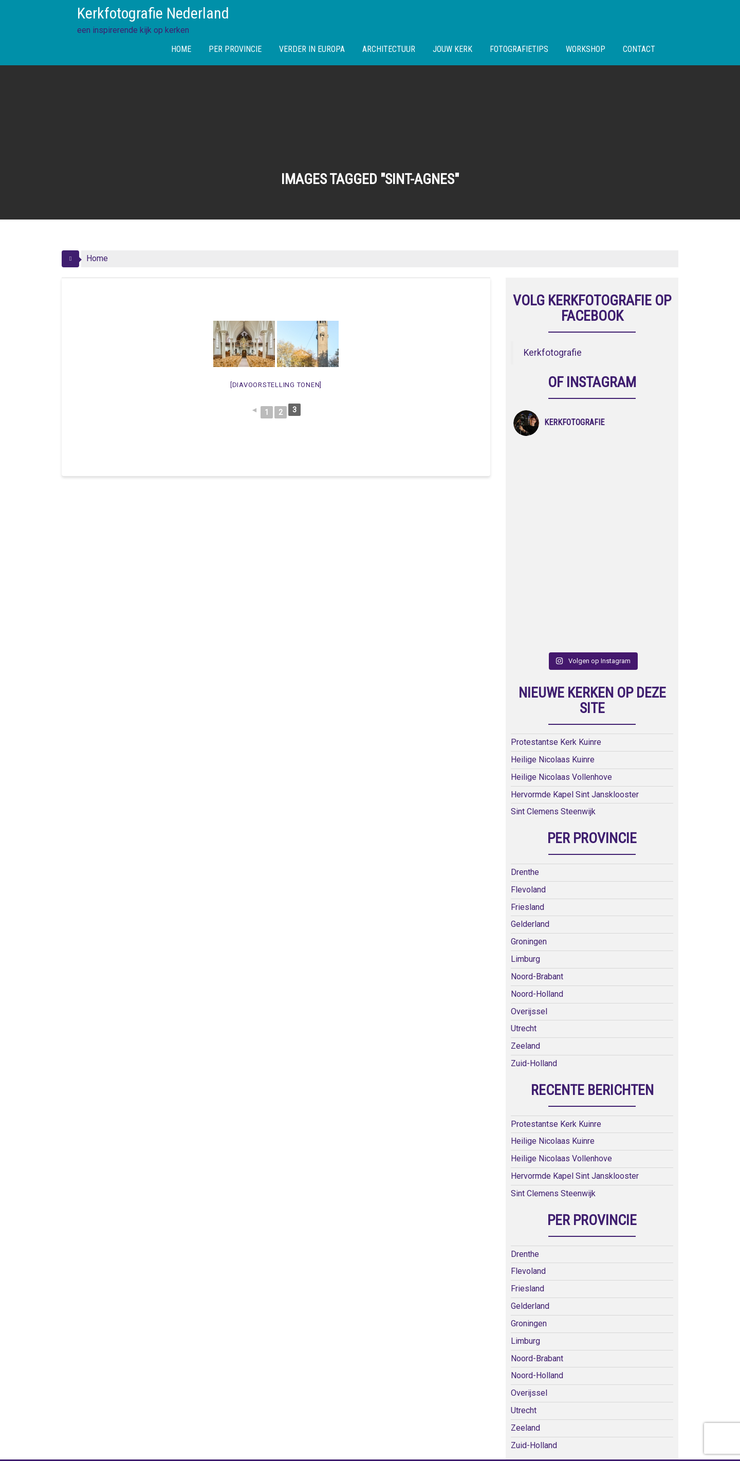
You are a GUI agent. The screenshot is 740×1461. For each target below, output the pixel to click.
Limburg (525, 828)
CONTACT (639, 49)
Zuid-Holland (534, 932)
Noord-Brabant (537, 845)
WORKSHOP (585, 49)
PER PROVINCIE (235, 49)
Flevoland (528, 758)
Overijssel (529, 880)
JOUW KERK (452, 49)
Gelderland (530, 793)
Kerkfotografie (553, 353)
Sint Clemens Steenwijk (553, 681)
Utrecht (523, 898)
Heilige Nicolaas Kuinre (553, 628)
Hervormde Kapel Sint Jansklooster (575, 663)
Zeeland (525, 915)
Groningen (529, 810)
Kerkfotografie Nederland (153, 13)
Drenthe (525, 741)
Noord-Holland (537, 863)
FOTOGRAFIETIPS (519, 49)
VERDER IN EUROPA (312, 49)
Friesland (527, 776)
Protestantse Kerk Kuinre (556, 611)
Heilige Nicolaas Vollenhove (561, 646)
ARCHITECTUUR (388, 49)
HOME (181, 49)
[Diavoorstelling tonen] (276, 385)
